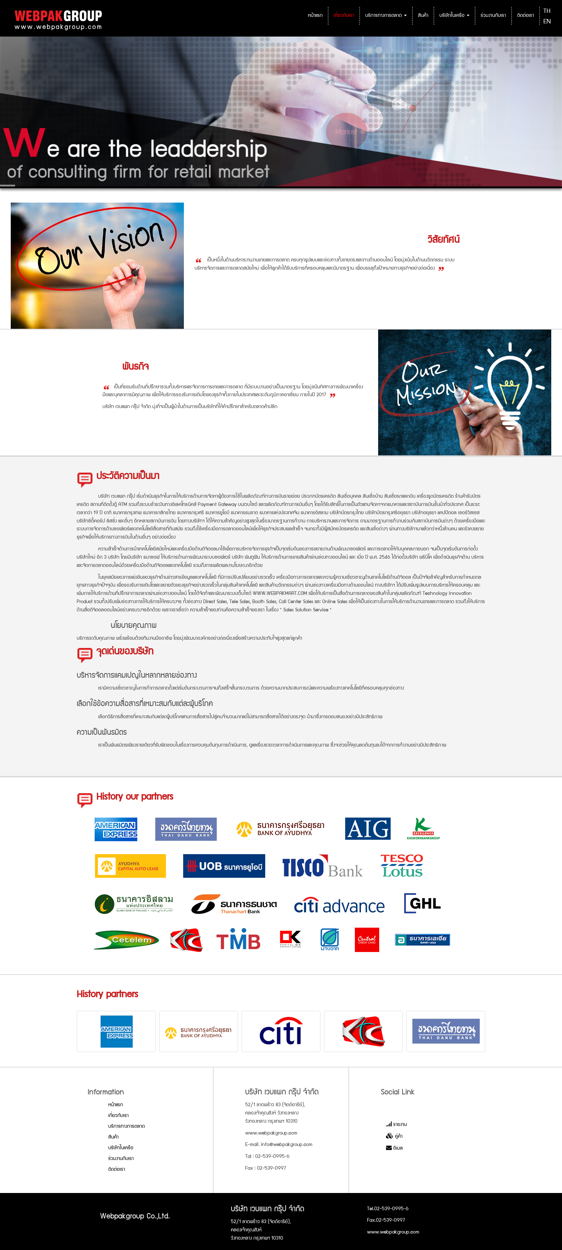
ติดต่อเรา (525, 16)
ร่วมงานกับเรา (493, 16)
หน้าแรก (315, 16)
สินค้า (423, 16)
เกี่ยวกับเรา (344, 16)
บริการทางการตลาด (126, 1126)
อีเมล (394, 1148)
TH (547, 11)
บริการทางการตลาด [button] (386, 16)
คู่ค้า (394, 1137)
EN (547, 22)
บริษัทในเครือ (120, 1148)
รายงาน (396, 1125)
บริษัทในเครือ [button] (454, 16)
